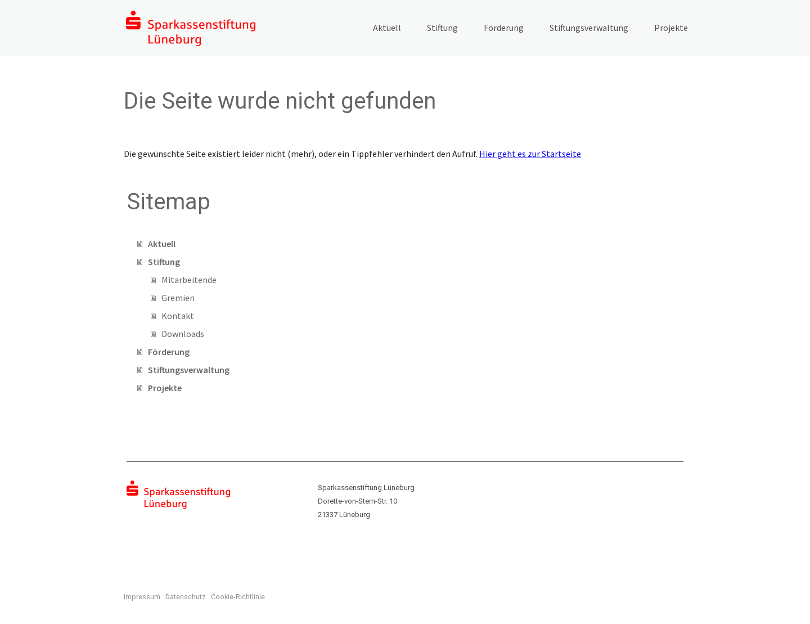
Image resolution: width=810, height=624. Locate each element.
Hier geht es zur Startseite (530, 153)
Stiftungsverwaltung (589, 27)
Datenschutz (185, 596)
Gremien (178, 297)
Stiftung (442, 27)
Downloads (182, 333)
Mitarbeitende (189, 279)
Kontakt (177, 315)
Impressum (142, 596)
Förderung (504, 27)
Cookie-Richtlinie (238, 596)
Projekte (671, 27)
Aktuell (387, 27)
